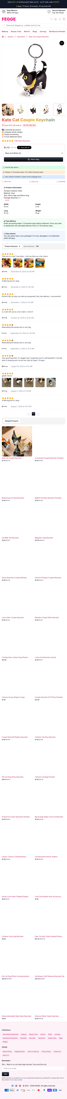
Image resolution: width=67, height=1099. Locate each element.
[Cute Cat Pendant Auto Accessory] (50, 882)
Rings (35, 31)
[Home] (17, 19)
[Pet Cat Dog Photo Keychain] (17, 762)
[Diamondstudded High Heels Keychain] (17, 1002)
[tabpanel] (33, 333)
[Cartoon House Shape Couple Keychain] (17, 683)
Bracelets (23, 1038)
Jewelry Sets (52, 1038)
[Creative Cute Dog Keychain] (17, 922)
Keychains (21, 37)
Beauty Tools (16, 31)
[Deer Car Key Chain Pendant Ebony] (50, 922)
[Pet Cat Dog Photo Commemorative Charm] (17, 962)
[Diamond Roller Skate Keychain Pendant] (50, 1002)
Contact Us (57, 1051)
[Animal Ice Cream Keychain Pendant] (17, 802)
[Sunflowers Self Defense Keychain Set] (50, 962)
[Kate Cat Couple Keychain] (17, 444)
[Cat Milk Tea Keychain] (17, 523)
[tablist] (33, 246)
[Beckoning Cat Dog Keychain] (17, 483)
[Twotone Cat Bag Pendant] (50, 762)
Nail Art (27, 31)
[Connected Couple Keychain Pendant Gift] (50, 444)
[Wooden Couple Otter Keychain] (50, 603)
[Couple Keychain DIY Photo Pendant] (50, 683)
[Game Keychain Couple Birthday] (17, 563)
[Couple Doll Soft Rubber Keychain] (17, 723)
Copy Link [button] (33, 182)
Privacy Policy (46, 1051)
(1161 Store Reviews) (22, 141)
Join (5, 1074)
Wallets (5, 1042)
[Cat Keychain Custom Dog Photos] (17, 643)
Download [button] (60, 182)
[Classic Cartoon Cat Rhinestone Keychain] (17, 842)
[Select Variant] (33, 153)
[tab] (12, 246)
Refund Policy (7, 1051)
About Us (6, 1055)
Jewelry (10, 37)
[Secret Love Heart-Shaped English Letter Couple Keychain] (17, 882)
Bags (60, 1038)
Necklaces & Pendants (58, 31)
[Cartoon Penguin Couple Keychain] (50, 563)
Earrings (43, 31)
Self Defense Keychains (10, 1034)
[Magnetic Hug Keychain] (50, 523)
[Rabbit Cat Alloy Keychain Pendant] (50, 483)
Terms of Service (33, 1051)
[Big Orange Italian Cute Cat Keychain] (50, 802)
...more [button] (6, 200)
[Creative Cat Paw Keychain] (50, 723)
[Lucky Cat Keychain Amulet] (50, 643)
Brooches (32, 1038)
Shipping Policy (20, 1051)
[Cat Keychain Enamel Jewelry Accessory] (50, 842)
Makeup (5, 31)
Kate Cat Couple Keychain (39, 37)
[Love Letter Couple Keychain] (17, 603)
